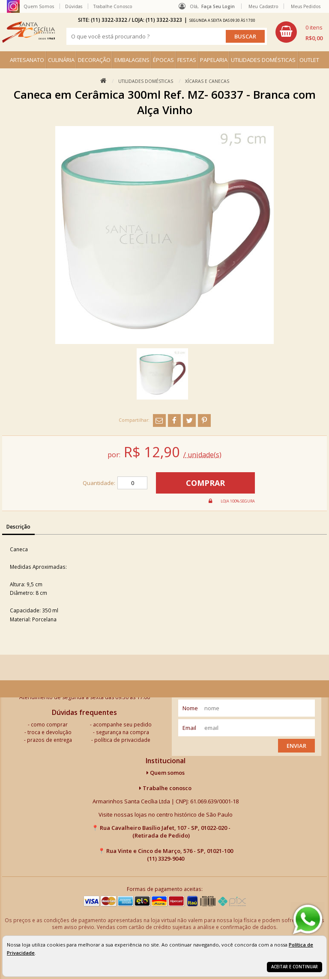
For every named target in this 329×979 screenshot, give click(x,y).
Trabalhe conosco (165, 788)
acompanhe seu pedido (122, 724)
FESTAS (186, 60)
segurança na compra (122, 732)
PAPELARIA (213, 60)
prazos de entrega (49, 739)
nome (190, 708)
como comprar (49, 724)
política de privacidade (122, 739)
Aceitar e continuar (294, 967)
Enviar (296, 746)
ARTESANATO (27, 60)
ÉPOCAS (163, 60)
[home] (28, 32)
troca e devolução (49, 732)
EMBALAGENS (132, 60)
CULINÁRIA (61, 60)
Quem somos (166, 772)
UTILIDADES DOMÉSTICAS (263, 60)
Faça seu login (218, 6)
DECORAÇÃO (94, 60)
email (189, 728)
